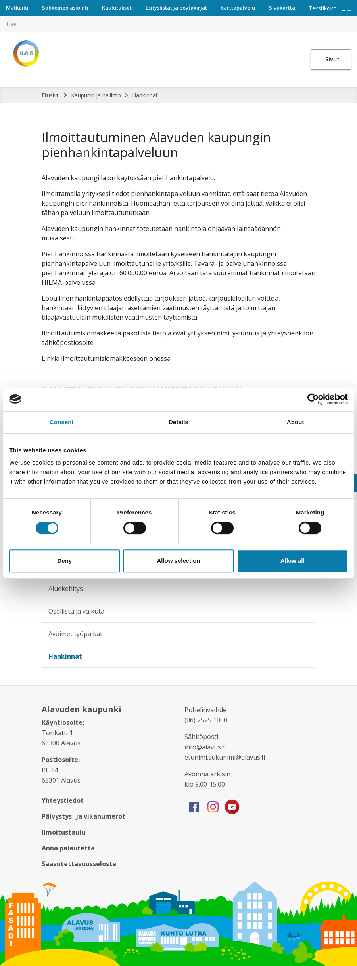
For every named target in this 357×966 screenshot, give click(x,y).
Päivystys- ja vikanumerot (83, 816)
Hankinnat (145, 95)
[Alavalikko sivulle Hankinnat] (304, 656)
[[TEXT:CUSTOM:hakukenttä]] (178, 24)
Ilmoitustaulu (63, 832)
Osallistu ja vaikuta (76, 611)
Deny (64, 560)
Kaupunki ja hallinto (96, 95)
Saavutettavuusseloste (79, 863)
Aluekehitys (65, 588)
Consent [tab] (62, 422)
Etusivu (51, 95)
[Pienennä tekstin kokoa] (349, 10)
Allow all (292, 560)
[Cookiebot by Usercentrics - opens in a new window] (313, 399)
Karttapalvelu (238, 7)
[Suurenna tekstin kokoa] (343, 10)
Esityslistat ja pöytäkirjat (176, 7)
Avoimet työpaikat (75, 633)
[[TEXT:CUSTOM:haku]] (351, 18)
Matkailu (17, 7)
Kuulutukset (117, 7)
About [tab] (295, 422)
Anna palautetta (68, 848)
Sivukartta (282, 7)
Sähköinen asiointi (65, 7)
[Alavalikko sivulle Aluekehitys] (304, 588)
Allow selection (178, 560)
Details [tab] (178, 422)
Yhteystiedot (63, 800)
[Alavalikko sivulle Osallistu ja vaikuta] (304, 611)
